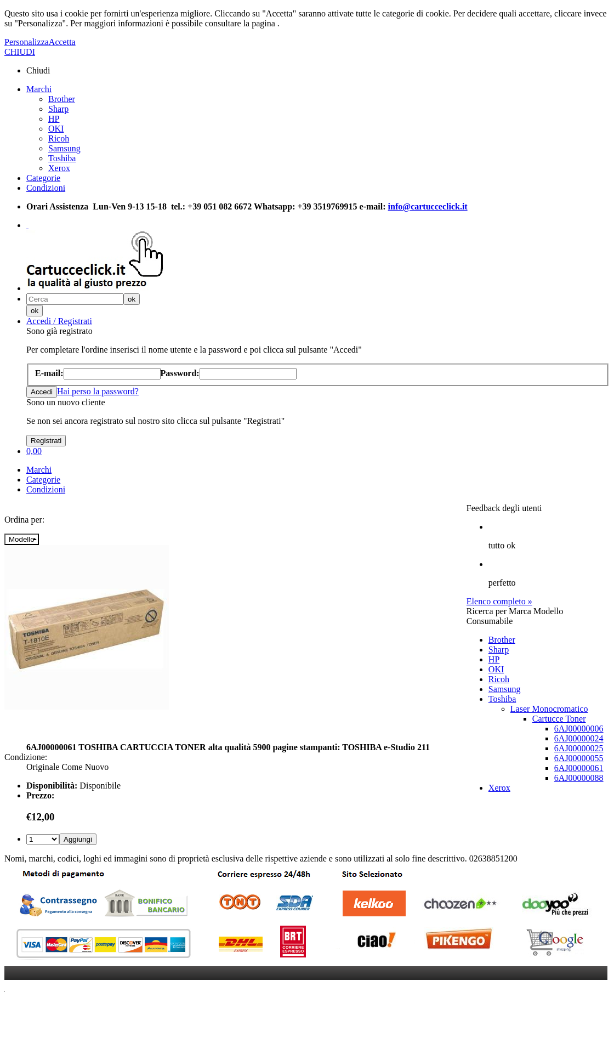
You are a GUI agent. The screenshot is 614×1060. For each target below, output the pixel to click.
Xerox (59, 168)
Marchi (39, 89)
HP (53, 118)
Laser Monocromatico (549, 708)
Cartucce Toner (559, 718)
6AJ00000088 (579, 778)
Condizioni (45, 187)
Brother (61, 99)
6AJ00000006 (579, 728)
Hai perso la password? (98, 391)
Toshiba (62, 158)
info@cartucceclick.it (428, 206)
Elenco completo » (499, 601)
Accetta (62, 42)
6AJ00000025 (579, 748)
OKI (56, 128)
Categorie (43, 178)
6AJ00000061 (579, 768)
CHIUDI (19, 51)
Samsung (64, 148)
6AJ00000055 (579, 758)
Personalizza (26, 42)
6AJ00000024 (579, 738)
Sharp (58, 109)
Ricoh (58, 138)
